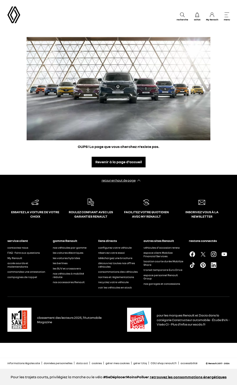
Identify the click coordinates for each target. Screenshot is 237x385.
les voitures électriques (68, 252)
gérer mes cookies (118, 363)
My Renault (14, 258)
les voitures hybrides (66, 258)
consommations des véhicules (118, 271)
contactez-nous (17, 247)
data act (82, 363)
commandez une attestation (26, 271)
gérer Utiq (140, 363)
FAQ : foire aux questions (23, 252)
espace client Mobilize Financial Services (158, 254)
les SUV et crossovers (67, 268)
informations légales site (23, 363)
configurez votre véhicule (115, 247)
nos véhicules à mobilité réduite (68, 275)
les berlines (60, 263)
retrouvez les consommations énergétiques (188, 377)
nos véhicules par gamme (70, 247)
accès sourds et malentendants (17, 264)
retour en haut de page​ (119, 180)
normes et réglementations (116, 277)
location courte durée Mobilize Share (163, 263)
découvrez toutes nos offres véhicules (116, 264)
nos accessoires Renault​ (69, 282)
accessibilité (189, 363)
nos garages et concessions (161, 283)
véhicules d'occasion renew (161, 247)
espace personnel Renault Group (160, 276)
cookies (97, 363)
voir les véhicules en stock (115, 287)
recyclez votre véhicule (113, 282)
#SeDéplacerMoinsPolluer (126, 377)
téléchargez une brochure (115, 258)
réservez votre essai (111, 252)
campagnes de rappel (22, 277)
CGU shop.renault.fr (164, 363)
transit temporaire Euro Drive (162, 270)
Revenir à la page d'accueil (118, 162)
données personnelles (58, 363)
